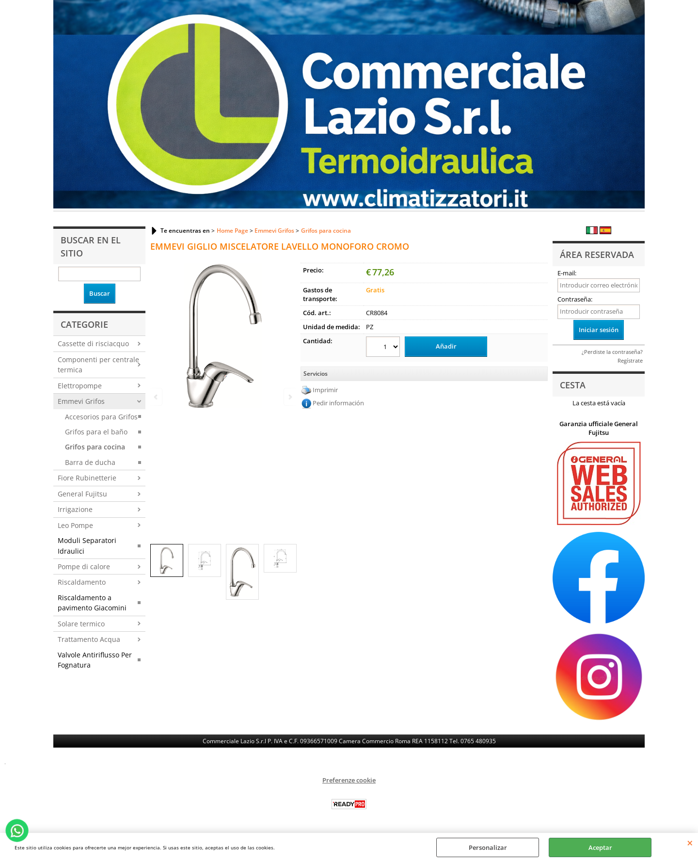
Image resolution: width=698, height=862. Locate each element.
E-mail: (566, 273)
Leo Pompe (75, 525)
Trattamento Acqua (89, 639)
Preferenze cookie (349, 780)
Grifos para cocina (95, 446)
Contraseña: (574, 299)
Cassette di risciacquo (93, 343)
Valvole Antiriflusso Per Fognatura (95, 660)
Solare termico (81, 623)
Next (289, 397)
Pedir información (338, 403)
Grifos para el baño (96, 431)
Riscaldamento (82, 582)
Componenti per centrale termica (98, 364)
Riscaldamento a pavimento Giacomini (92, 602)
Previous (156, 397)
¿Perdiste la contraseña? (612, 351)
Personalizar (488, 847)
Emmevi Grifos (81, 401)
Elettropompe (80, 385)
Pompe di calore (84, 566)
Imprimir (325, 389)
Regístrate (630, 360)
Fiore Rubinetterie (87, 477)
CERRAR (690, 842)
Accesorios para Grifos (101, 416)
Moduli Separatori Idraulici (87, 545)
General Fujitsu (82, 493)
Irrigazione (75, 509)
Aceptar (600, 847)
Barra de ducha (90, 462)
